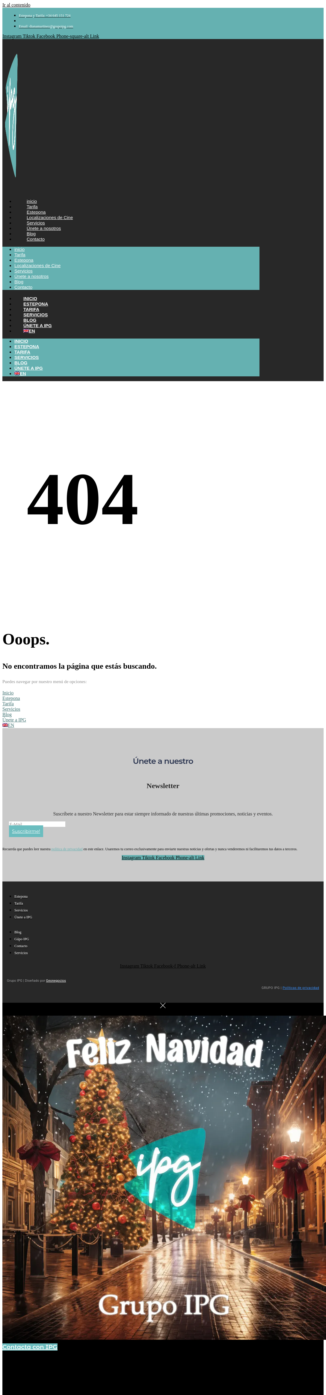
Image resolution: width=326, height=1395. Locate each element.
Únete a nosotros (31, 276)
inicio (19, 249)
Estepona (23, 260)
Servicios (23, 270)
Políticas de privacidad (301, 988)
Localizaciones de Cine (37, 265)
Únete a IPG (28, 368)
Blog (18, 281)
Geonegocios (56, 981)
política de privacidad (67, 849)
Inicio (21, 341)
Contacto (36, 239)
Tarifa (19, 254)
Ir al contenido (16, 5)
